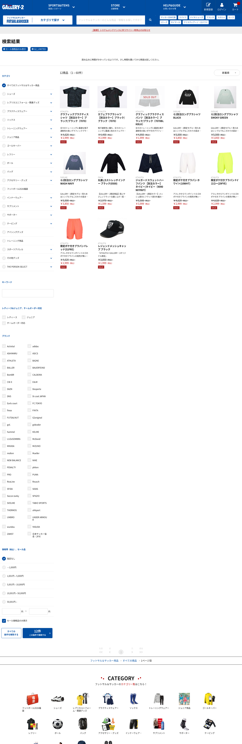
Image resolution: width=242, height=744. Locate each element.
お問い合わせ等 (171, 7)
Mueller (35, 426)
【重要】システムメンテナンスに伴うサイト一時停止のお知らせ (121, 30)
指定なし (11, 524)
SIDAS (35, 461)
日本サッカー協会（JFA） (39, 508)
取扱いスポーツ (58, 7)
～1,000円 (11, 533)
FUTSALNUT (13, 390)
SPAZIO (35, 469)
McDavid (36, 412)
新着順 (225, 73)
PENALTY (11, 440)
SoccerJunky (13, 469)
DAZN (9, 362)
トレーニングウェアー (17, 122)
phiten (35, 440)
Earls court (12, 376)
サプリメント (13, 199)
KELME (35, 404)
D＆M (34, 355)
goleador (36, 397)
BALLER (10, 340)
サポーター (12, 208)
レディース (12, 297)
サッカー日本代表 (168, 17)
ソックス (11, 113)
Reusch (35, 454)
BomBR (10, 347)
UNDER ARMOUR (39, 491)
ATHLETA (11, 333)
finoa (9, 383)
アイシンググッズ (15, 225)
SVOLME (11, 476)
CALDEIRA (37, 347)
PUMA (35, 447)
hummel (11, 404)
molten (10, 426)
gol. (8, 397)
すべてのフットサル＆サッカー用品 (23, 78)
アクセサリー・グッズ (17, 173)
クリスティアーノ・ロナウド (196, 22)
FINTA (35, 383)
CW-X (9, 355)
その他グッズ (13, 251)
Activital (11, 319)
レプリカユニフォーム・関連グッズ (23, 96)
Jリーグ (164, 22)
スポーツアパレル (15, 243)
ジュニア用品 (13, 130)
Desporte (36, 362)
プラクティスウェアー (17, 104)
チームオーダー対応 (16, 302)
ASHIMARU (12, 326)
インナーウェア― (15, 191)
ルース (231, 17)
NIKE (34, 433)
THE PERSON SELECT (17, 260)
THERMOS (12, 483)
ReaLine (11, 454)
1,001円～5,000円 (15, 542)
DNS (9, 369)
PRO (9, 447)
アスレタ (210, 17)
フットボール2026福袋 (17, 182)
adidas (35, 319)
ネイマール (175, 22)
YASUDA (36, 499)
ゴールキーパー (14, 139)
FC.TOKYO (37, 376)
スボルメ (221, 17)
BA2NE (35, 333)
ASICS (35, 326)
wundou (11, 499)
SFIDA (10, 461)
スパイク (183, 17)
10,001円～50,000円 (16, 559)
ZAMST (10, 507)
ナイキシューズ (196, 17)
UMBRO (10, 490)
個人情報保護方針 (169, 741)
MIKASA (10, 419)
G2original (37, 390)
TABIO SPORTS (39, 476)
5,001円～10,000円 (16, 550)
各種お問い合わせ (94, 741)
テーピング (12, 217)
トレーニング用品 (15, 234)
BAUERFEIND (38, 340)
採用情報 (143, 741)
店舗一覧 (41, 741)
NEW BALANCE (14, 433)
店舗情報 (115, 7)
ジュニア (31, 297)
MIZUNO (36, 419)
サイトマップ (199, 741)
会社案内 (121, 741)
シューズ (11, 87)
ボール (10, 156)
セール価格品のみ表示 (16, 49)
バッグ (10, 165)
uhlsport (36, 483)
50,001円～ (12, 568)
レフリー (11, 148)
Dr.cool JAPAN (39, 369)
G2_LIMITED (40, 49)
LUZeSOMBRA (13, 412)
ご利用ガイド (65, 741)
